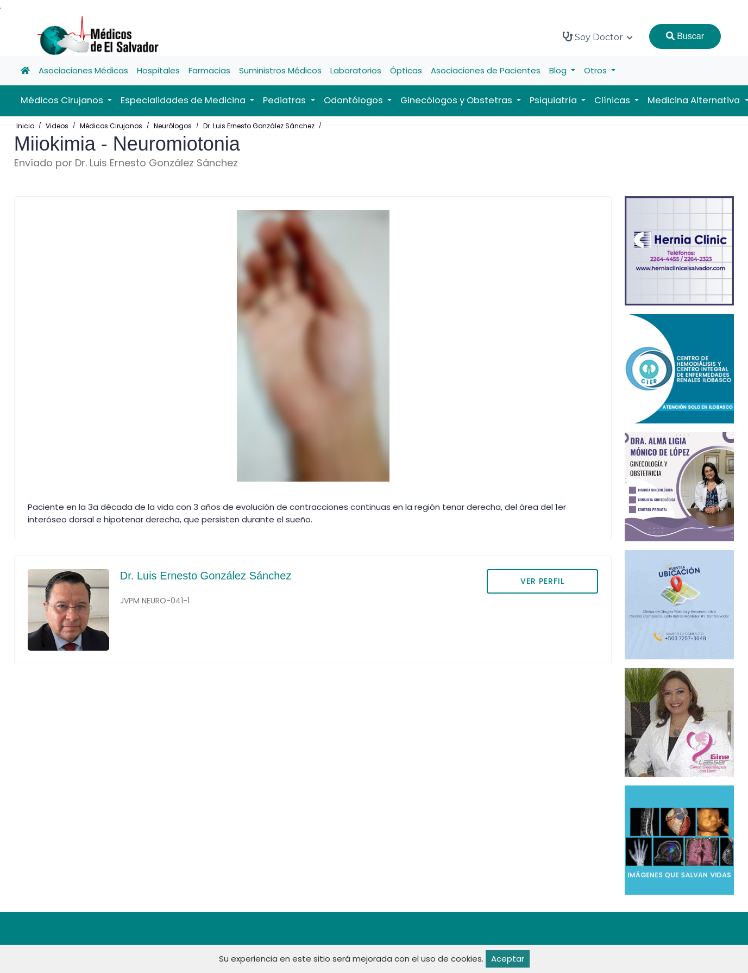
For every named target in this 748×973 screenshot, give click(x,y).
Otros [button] (596, 70)
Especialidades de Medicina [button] (184, 100)
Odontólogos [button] (354, 100)
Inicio (25, 125)
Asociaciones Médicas (83, 70)
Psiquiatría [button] (554, 100)
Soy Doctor (598, 37)
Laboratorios (355, 70)
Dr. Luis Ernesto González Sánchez (259, 125)
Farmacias (209, 70)
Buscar (685, 36)
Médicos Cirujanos (111, 125)
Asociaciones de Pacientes (485, 70)
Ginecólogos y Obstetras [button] (457, 100)
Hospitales (158, 70)
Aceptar (507, 958)
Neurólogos (173, 125)
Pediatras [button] (285, 100)
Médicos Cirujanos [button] (63, 100)
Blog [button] (559, 70)
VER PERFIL (542, 581)
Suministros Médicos (280, 70)
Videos (57, 125)
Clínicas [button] (613, 100)
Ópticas (406, 70)
